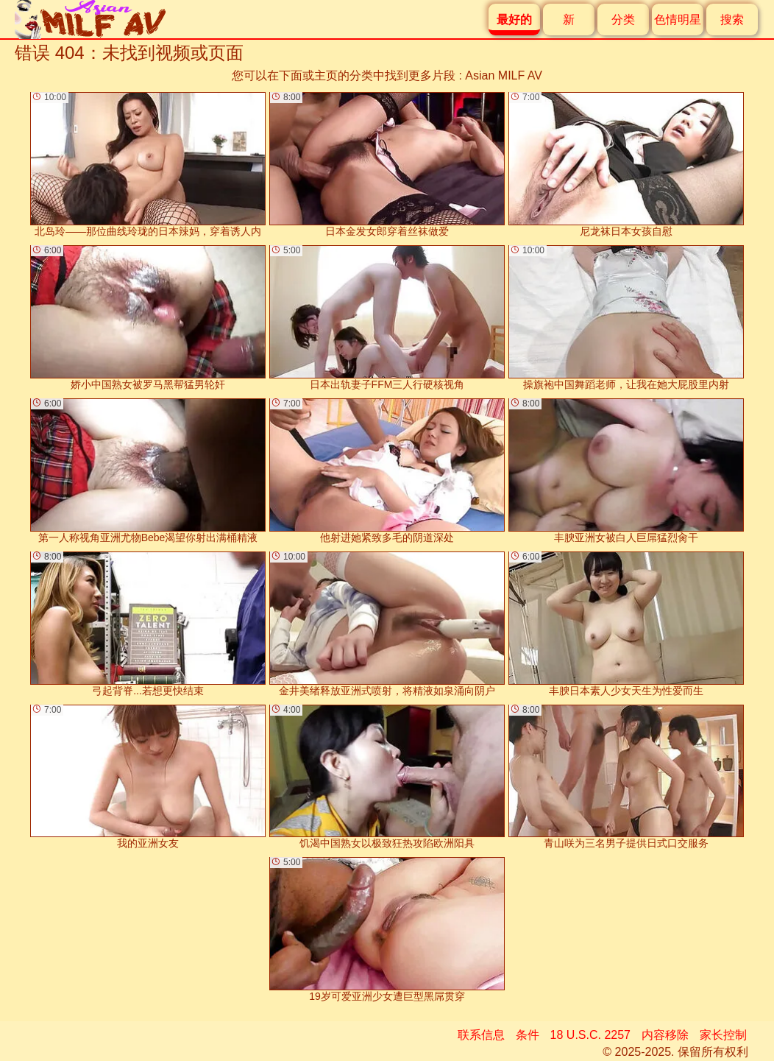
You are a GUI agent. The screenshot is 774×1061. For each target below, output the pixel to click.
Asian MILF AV (503, 75)
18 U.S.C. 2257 (590, 1035)
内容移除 (665, 1035)
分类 (623, 19)
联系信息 (481, 1035)
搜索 (732, 19)
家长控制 (723, 1035)
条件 (527, 1035)
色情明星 (677, 19)
